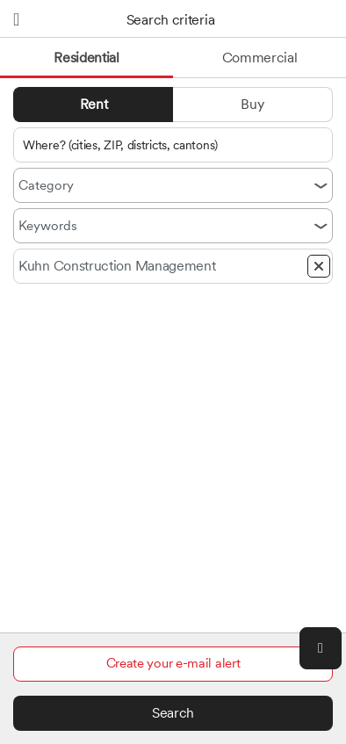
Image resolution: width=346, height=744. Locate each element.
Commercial (260, 57)
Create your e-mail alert (173, 663)
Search (173, 712)
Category (46, 185)
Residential (86, 57)
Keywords (47, 226)
